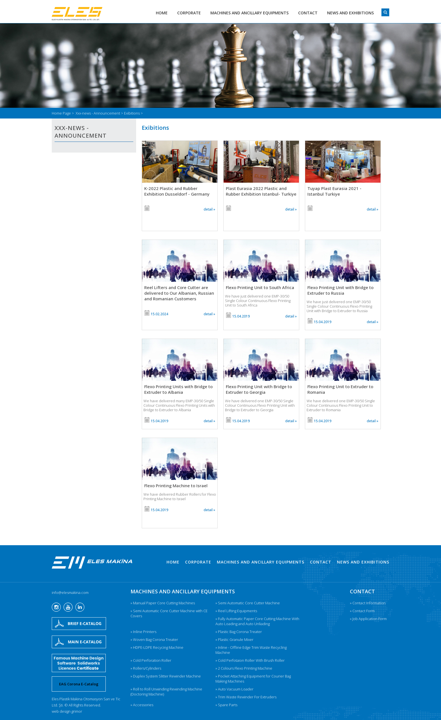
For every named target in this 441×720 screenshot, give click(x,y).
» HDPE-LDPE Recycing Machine (156, 647)
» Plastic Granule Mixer (234, 639)
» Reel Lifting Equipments (236, 610)
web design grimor (67, 711)
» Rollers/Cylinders (145, 668)
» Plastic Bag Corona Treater (238, 631)
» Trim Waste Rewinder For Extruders (245, 696)
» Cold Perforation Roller (150, 660)
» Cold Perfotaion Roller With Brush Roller (250, 660)
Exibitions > (133, 113)
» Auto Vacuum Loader (234, 689)
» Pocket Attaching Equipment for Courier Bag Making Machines (253, 679)
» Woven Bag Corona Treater (154, 639)
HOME (162, 12)
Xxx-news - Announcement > (100, 113)
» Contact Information (368, 602)
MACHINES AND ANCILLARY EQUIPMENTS (249, 12)
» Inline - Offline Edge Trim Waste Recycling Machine (251, 650)
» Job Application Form (368, 618)
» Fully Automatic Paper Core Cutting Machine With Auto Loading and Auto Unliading (257, 621)
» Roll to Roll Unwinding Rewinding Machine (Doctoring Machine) (166, 692)
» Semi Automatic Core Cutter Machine (247, 602)
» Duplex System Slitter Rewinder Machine (165, 676)
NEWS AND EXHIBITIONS (350, 12)
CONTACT (308, 12)
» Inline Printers (143, 631)
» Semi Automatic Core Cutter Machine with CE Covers (169, 613)
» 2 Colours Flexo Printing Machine (243, 668)
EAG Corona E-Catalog (78, 684)
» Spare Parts (226, 704)
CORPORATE (189, 12)
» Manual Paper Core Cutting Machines (162, 602)
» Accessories (141, 704)
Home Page (62, 113)
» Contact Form (362, 610)
